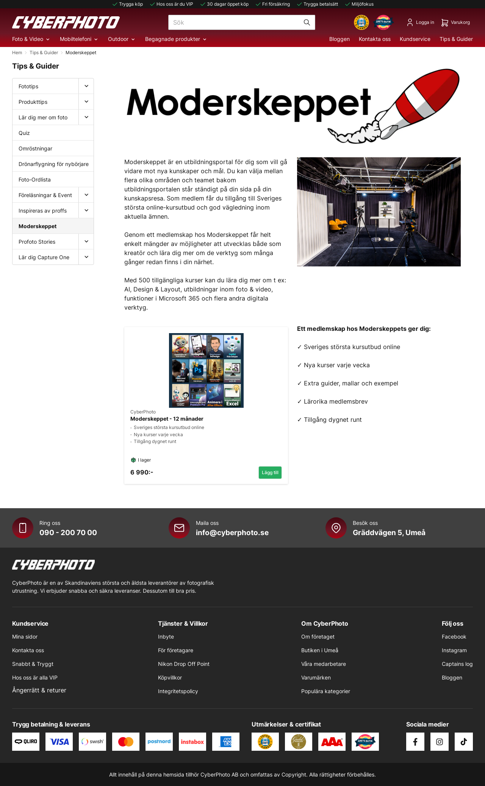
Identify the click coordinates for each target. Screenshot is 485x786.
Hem (17, 52)
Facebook (454, 636)
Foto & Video (31, 39)
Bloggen (339, 39)
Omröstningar (35, 148)
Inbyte (166, 636)
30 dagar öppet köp (224, 4)
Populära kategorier (325, 691)
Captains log (457, 664)
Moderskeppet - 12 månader (166, 419)
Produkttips (33, 102)
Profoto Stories (37, 241)
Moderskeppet (37, 226)
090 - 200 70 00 (68, 532)
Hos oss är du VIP (171, 4)
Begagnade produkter (176, 39)
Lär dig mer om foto (43, 117)
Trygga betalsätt (317, 4)
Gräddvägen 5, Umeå (389, 532)
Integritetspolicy (178, 691)
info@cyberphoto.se (232, 532)
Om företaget (318, 636)
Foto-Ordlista (35, 179)
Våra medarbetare (323, 664)
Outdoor (122, 39)
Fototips (28, 86)
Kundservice (415, 39)
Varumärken (316, 677)
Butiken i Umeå (319, 650)
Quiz (24, 133)
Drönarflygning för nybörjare (54, 164)
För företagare (175, 650)
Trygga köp (127, 4)
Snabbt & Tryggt (32, 664)
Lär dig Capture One (44, 257)
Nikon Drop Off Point (184, 664)
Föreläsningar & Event (45, 195)
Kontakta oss (375, 39)
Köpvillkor (170, 677)
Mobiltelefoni (79, 39)
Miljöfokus (359, 4)
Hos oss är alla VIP (35, 677)
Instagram (454, 650)
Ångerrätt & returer (39, 690)
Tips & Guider (456, 39)
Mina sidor (25, 636)
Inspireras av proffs (43, 210)
